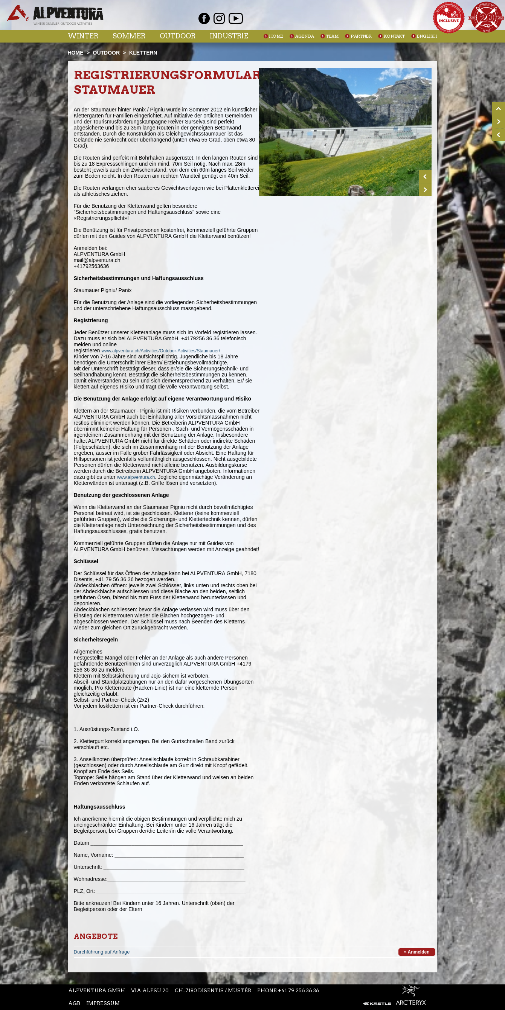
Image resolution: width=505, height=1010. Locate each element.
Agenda (304, 36)
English (427, 36)
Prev (425, 176)
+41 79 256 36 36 (298, 990)
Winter (83, 36)
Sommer (129, 36)
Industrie (229, 36)
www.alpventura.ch (136, 477)
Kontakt (394, 36)
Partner (361, 36)
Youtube (236, 18)
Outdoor (177, 36)
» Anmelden (417, 952)
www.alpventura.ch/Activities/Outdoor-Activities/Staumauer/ (160, 350)
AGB (74, 1003)
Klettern (143, 53)
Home (276, 36)
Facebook (204, 18)
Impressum (103, 1003)
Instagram (219, 18)
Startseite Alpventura (55, 15)
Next (425, 189)
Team (332, 36)
